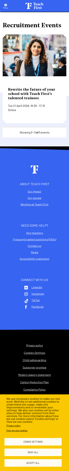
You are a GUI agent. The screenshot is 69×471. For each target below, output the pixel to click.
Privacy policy (13, 425)
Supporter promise (34, 367)
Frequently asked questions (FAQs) (34, 239)
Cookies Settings (34, 352)
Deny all (33, 452)
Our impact (34, 191)
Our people (34, 197)
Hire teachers (34, 232)
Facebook (37, 306)
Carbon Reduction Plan (34, 382)
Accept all (33, 462)
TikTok (35, 300)
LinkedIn (36, 287)
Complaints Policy (34, 389)
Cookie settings (33, 441)
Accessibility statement (34, 258)
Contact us (34, 245)
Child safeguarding (34, 360)
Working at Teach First (34, 204)
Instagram (37, 293)
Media (34, 252)
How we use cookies (17, 430)
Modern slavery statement (34, 374)
